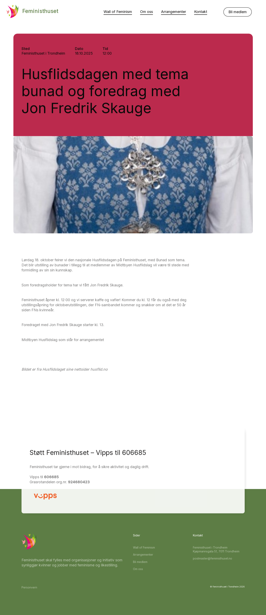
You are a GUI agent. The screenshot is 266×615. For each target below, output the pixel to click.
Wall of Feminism (118, 12)
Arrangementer (173, 12)
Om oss (146, 12)
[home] (32, 11)
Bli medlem (237, 12)
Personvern (29, 587)
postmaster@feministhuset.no (212, 558)
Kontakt (200, 12)
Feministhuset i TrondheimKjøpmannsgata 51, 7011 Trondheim (216, 549)
